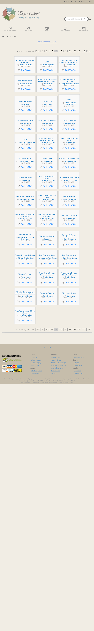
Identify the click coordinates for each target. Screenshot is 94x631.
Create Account (78, 620)
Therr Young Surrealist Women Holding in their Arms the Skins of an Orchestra (69, 80)
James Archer (70, 231)
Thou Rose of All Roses (47, 449)
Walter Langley (26, 489)
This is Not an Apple (69, 191)
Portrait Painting (56, 607)
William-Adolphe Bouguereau (70, 156)
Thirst (69, 153)
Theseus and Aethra (25, 116)
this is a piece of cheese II (47, 191)
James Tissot (48, 119)
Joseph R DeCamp (25, 82)
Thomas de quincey (25, 301)
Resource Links (55, 618)
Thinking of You (47, 154)
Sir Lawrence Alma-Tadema (48, 452)
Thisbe (25, 228)
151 (79, 51)
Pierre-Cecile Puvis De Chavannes (26, 414)
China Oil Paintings (57, 615)
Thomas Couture (70, 267)
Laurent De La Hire (25, 119)
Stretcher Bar (35, 620)
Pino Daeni (48, 157)
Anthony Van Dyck (26, 377)
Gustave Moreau (26, 525)
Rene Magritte (26, 194)
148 (65, 51)
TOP (47, 594)
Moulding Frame (36, 618)
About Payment (36, 607)
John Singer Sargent (70, 452)
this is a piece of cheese (25, 191)
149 (70, 51)
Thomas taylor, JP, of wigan (69, 374)
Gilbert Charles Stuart (70, 340)
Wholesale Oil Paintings (58, 610)
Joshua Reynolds (48, 82)
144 (47, 51)
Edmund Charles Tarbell (26, 452)
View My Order (55, 604)
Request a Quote (79, 604)
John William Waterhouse (26, 231)
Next (88, 51)
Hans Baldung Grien (26, 562)
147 (61, 51)
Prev (37, 51)
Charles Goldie (48, 489)
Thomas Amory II (25, 264)
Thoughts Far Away (25, 486)
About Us (34, 604)
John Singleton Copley (26, 267)
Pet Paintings (78, 612)
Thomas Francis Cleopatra (25, 337)
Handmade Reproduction (58, 612)
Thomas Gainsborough (48, 340)
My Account (77, 618)
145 (52, 51)
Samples (76, 610)
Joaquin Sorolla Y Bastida (70, 119)
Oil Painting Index (11, 36)
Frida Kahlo (26, 157)
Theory (47, 79)
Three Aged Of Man (69, 522)
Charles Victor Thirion (48, 231)
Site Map (53, 620)
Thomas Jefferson (69, 337)
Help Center (35, 612)
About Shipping (36, 610)
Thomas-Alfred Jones (25, 411)
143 (42, 51)
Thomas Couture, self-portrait (69, 264)
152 (84, 51)
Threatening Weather (47, 522)
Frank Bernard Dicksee (26, 340)
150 (75, 51)
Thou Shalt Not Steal (69, 449)
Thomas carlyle (47, 264)
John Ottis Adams (70, 415)
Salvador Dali (70, 82)
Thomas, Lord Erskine (47, 413)
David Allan (48, 415)
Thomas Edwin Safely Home (69, 301)
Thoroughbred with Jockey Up (25, 449)
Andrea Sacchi (70, 525)
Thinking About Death (25, 154)
